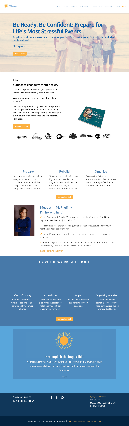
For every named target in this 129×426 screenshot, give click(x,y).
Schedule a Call (21, 126)
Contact (117, 7)
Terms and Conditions (93, 421)
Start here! (20, 53)
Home (59, 7)
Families (72, 7)
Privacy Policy (72, 421)
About (66, 7)
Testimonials (108, 7)
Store (124, 7)
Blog (100, 7)
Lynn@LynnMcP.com (98, 397)
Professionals (84, 7)
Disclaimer (81, 421)
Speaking (94, 7)
